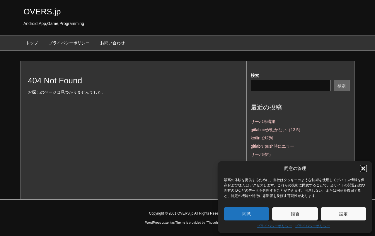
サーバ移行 (261, 154)
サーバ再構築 (263, 121)
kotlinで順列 (262, 138)
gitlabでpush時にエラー (272, 146)
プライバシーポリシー (274, 226)
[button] (363, 168)
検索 (255, 75)
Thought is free (217, 222)
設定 (343, 213)
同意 (246, 213)
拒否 (295, 213)
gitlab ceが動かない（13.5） (277, 129)
